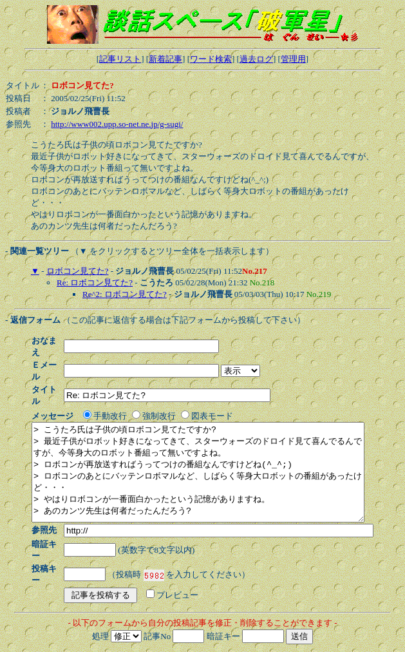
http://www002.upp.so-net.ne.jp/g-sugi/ (117, 124)
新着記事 (165, 59)
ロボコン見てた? (77, 271)
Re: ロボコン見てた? (95, 282)
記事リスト (120, 59)
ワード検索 (211, 59)
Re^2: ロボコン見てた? (124, 294)
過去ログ (256, 59)
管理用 (293, 59)
